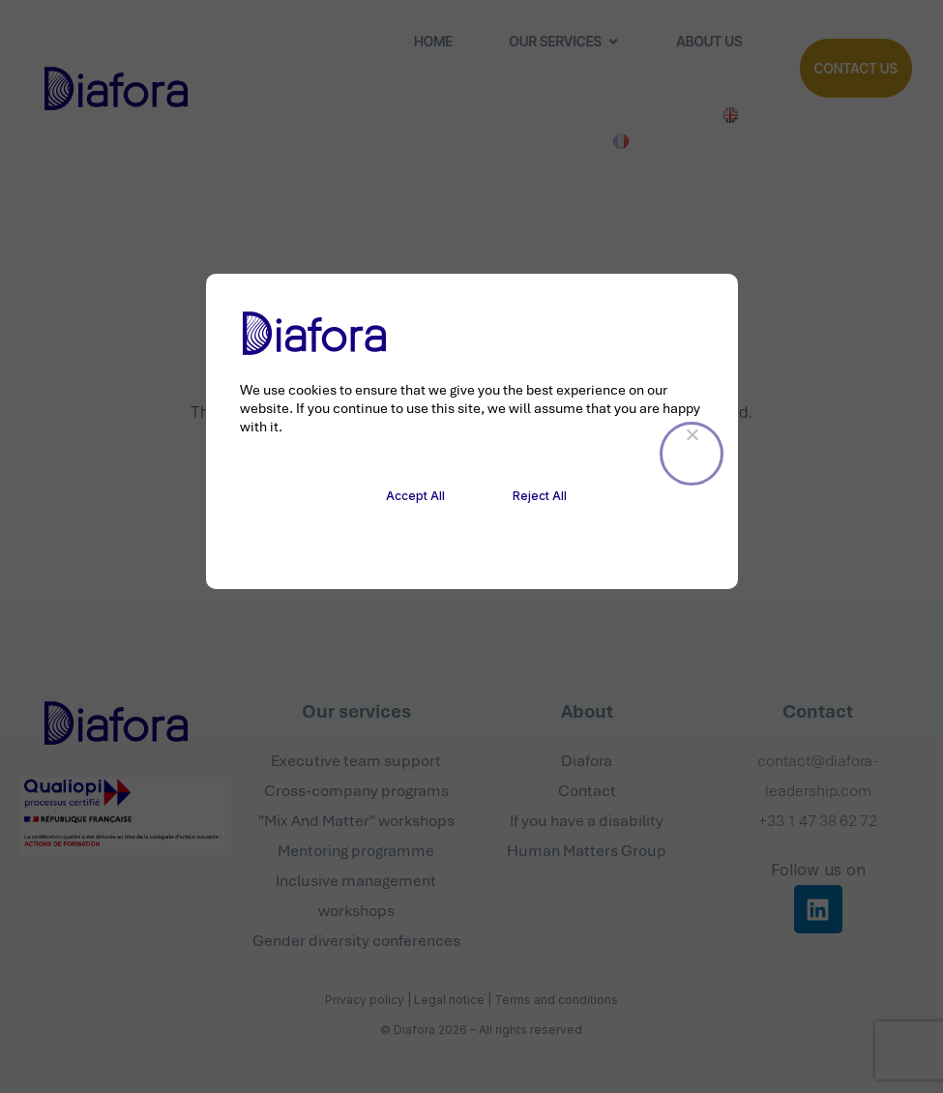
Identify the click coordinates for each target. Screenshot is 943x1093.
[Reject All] (691, 454)
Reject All (540, 495)
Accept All (415, 495)
